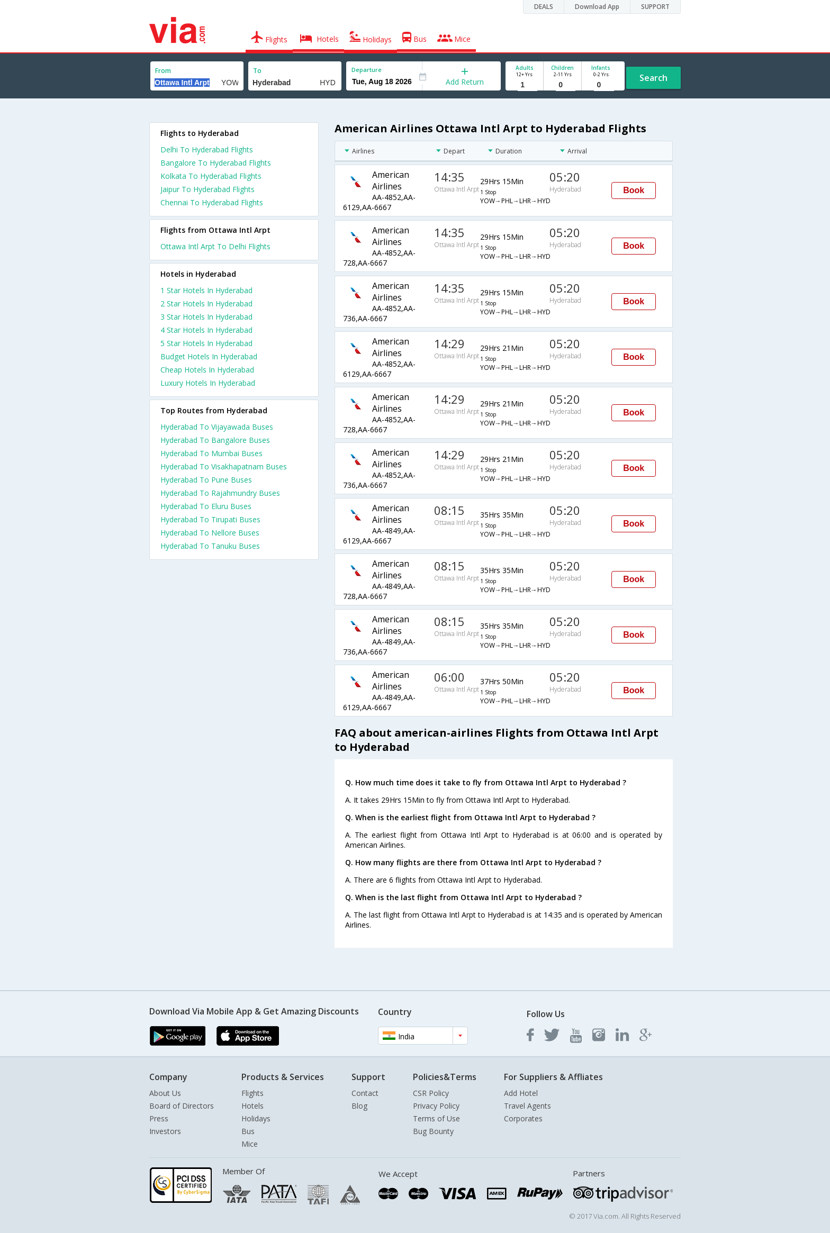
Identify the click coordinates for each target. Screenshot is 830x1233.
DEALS (543, 6)
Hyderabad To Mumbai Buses (211, 453)
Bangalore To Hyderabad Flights (215, 163)
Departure (366, 70)
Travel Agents (527, 1106)
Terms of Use (436, 1118)
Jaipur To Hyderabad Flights (207, 189)
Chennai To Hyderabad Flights (211, 202)
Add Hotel (521, 1093)
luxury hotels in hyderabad (207, 383)
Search (653, 78)
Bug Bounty (433, 1131)
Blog (359, 1106)
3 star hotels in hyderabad (206, 317)
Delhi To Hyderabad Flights (206, 149)
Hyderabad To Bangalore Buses (215, 440)
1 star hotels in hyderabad (206, 290)
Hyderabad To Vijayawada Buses (216, 427)
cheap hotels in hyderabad (207, 370)
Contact (364, 1093)
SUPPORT (655, 6)
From (163, 70)
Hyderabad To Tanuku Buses (210, 546)
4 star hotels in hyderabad (206, 330)
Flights (252, 1093)
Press (158, 1118)
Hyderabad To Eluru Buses (205, 506)
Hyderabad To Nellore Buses (209, 533)
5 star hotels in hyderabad (206, 343)
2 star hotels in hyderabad (206, 303)
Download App (597, 6)
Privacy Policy (436, 1106)
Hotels (252, 1106)
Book (633, 190)
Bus (248, 1131)
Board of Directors (181, 1106)
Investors (165, 1131)
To (257, 70)
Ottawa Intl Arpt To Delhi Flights (215, 246)
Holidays (255, 1118)
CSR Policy (431, 1093)
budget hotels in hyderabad (208, 356)
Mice (249, 1144)
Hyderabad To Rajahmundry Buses (220, 493)
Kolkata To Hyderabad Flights (210, 176)
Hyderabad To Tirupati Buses (210, 519)
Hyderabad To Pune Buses (206, 480)
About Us (165, 1093)
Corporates (523, 1118)
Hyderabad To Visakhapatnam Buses (223, 466)
